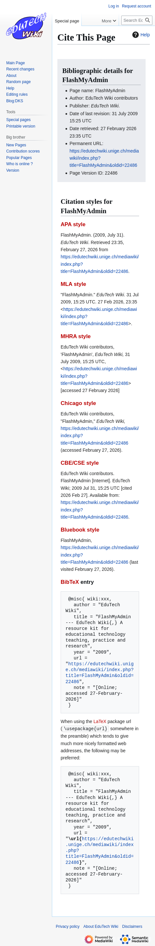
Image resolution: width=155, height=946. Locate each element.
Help (140, 34)
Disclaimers (132, 926)
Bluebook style (80, 530)
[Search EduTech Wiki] (136, 20)
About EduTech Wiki (100, 926)
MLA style (73, 284)
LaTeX (99, 721)
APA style (73, 224)
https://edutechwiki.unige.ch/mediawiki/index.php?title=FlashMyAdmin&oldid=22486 (100, 673)
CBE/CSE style (80, 463)
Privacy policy (67, 926)
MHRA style (76, 336)
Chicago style (78, 403)
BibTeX (70, 582)
